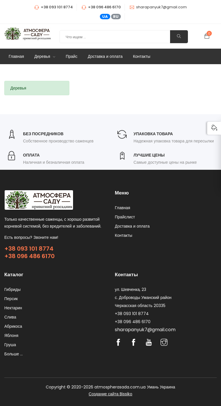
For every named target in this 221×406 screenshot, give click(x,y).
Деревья (44, 56)
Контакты (141, 56)
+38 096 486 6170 (29, 256)
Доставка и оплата (105, 56)
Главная (16, 56)
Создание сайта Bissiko (110, 394)
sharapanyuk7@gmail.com (161, 7)
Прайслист (125, 217)
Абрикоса (13, 326)
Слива (10, 317)
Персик (11, 299)
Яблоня (11, 335)
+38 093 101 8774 (29, 249)
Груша (10, 345)
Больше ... (13, 354)
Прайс (71, 56)
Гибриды (12, 289)
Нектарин (13, 308)
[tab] (36, 88)
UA (105, 16)
